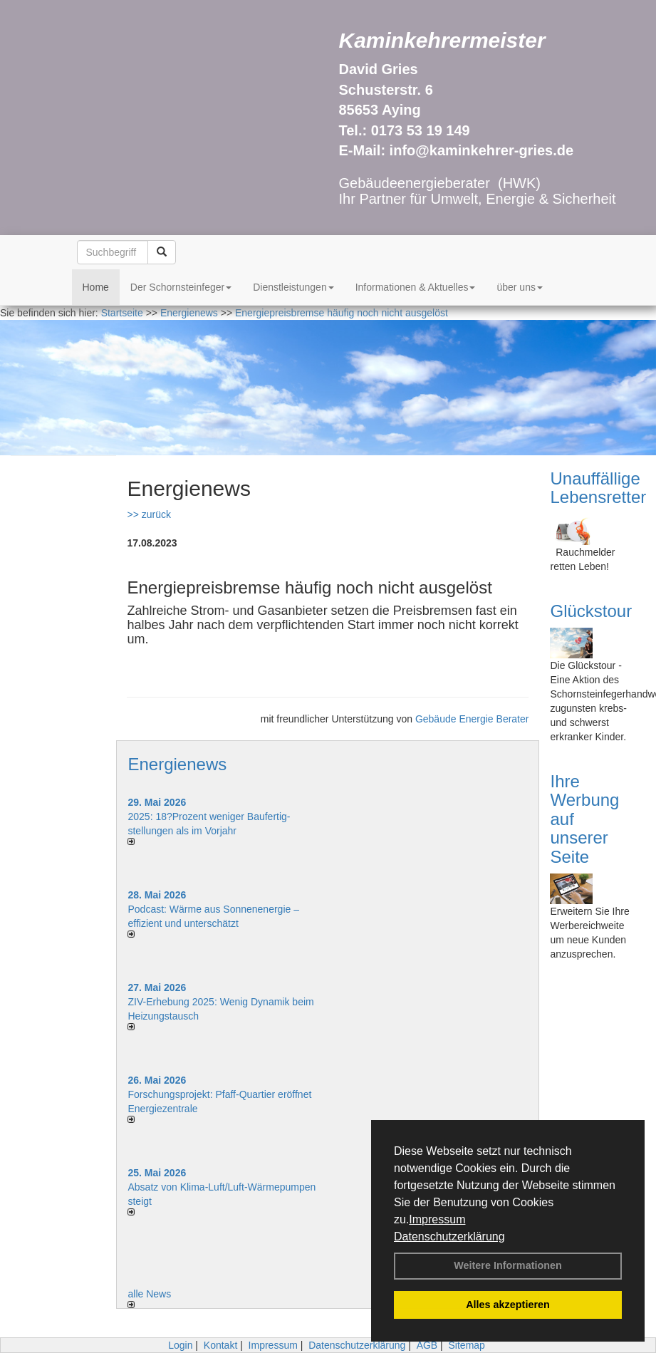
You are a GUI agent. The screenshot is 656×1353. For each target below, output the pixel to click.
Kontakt (220, 1345)
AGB (427, 1345)
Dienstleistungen (293, 287)
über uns (519, 287)
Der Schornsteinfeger (180, 287)
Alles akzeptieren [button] (508, 1304)
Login (180, 1345)
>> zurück (148, 514)
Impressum (437, 1219)
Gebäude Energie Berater (472, 719)
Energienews (177, 764)
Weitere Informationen (508, 1265)
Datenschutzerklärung (449, 1236)
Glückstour (591, 611)
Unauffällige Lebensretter (598, 488)
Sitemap (467, 1345)
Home (96, 287)
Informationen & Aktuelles (415, 287)
